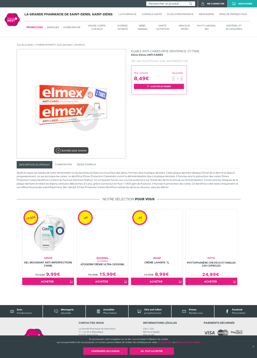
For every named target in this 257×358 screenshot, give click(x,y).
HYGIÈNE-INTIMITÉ (122, 27)
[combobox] (166, 4)
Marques (53, 27)
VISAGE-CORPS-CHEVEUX (97, 27)
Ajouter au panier (159, 86)
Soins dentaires (64, 45)
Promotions (34, 27)
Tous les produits (25, 45)
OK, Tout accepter (152, 351)
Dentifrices (79, 45)
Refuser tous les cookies (188, 342)
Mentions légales (151, 332)
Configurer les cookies (105, 351)
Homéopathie (71, 27)
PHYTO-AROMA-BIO (206, 27)
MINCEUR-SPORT (185, 27)
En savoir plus (165, 342)
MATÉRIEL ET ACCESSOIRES (234, 27)
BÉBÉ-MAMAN (142, 27)
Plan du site (148, 335)
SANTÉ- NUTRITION (162, 27)
